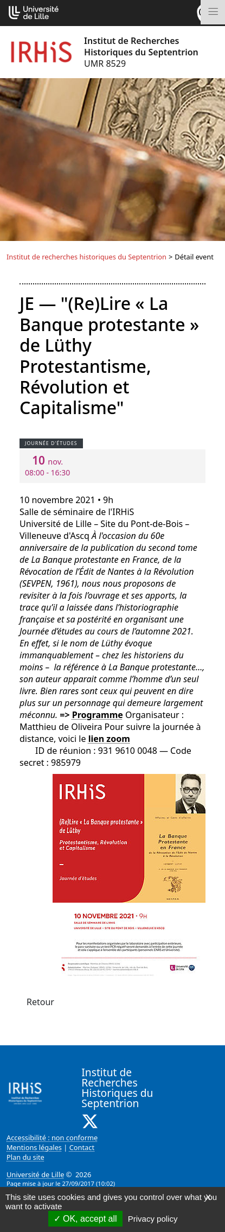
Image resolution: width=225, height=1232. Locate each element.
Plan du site (25, 1157)
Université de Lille (35, 1174)
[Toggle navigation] (213, 12)
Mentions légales (34, 1147)
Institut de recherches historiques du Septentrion (86, 257)
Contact (81, 1147)
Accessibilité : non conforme (52, 1137)
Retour (40, 1002)
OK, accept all (85, 1218)
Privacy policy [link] (153, 1218)
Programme (97, 715)
